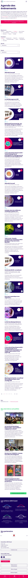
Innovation (5, 40)
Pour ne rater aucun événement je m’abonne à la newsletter (14, 22)
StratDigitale (21, 38)
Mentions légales (14, 572)
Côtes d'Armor (9, 31)
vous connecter (5, 16)
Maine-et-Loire (14, 32)
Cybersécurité (8, 38)
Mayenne (21, 32)
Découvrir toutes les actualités (18, 493)
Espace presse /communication (14, 565)
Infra (4, 39)
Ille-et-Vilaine (21, 31)
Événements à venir (4, 401)
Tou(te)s (2, 31)
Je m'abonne (5, 561)
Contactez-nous (14, 549)
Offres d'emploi (14, 569)
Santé (16, 39)
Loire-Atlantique (6, 32)
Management (22, 39)
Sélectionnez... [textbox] (4, 45)
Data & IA (15, 38)
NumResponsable (10, 39)
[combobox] (10, 45)
